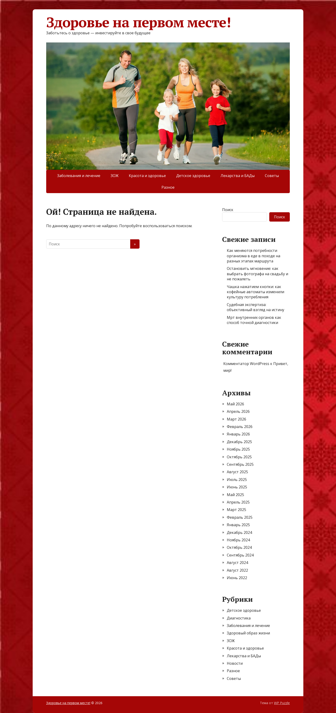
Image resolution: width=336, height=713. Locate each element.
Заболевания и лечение (78, 175)
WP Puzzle (282, 703)
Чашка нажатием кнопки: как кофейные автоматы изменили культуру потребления (255, 292)
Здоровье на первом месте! (138, 22)
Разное (168, 187)
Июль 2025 (237, 479)
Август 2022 (237, 570)
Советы (272, 175)
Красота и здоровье (147, 175)
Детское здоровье (193, 175)
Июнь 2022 (237, 577)
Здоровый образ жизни (248, 633)
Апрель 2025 (238, 502)
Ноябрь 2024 (238, 540)
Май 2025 (235, 494)
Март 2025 (236, 509)
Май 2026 (235, 404)
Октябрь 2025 (239, 456)
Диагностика (239, 618)
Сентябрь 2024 (240, 555)
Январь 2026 (238, 434)
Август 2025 (237, 471)
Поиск (227, 209)
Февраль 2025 (239, 517)
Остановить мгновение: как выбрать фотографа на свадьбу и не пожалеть (257, 274)
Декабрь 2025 (239, 441)
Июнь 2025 (237, 487)
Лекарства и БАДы (237, 175)
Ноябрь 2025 (238, 449)
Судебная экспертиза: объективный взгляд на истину (255, 307)
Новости (235, 663)
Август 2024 (237, 562)
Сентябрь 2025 (240, 464)
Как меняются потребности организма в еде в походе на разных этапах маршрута (253, 256)
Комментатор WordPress (246, 363)
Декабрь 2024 (239, 532)
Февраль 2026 (239, 426)
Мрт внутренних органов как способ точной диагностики (254, 320)
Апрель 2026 (238, 411)
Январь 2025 (238, 524)
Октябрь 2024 (239, 547)
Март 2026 (236, 419)
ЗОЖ (115, 175)
